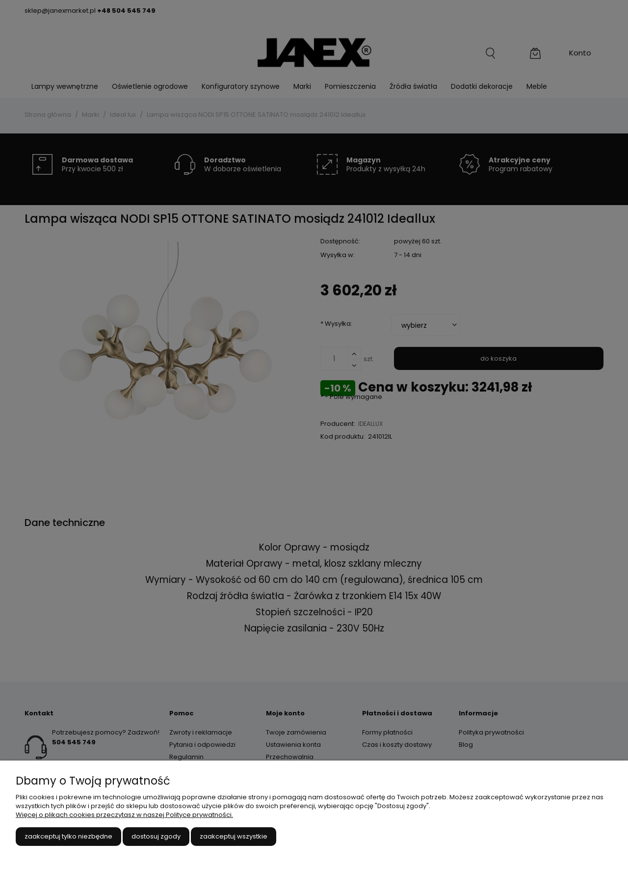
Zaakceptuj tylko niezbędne (68, 836)
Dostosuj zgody (156, 836)
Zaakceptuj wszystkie (233, 836)
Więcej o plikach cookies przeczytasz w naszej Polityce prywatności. (124, 814)
